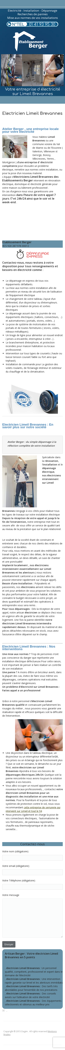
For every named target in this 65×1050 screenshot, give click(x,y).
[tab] (32, 1010)
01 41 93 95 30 (42, 24)
